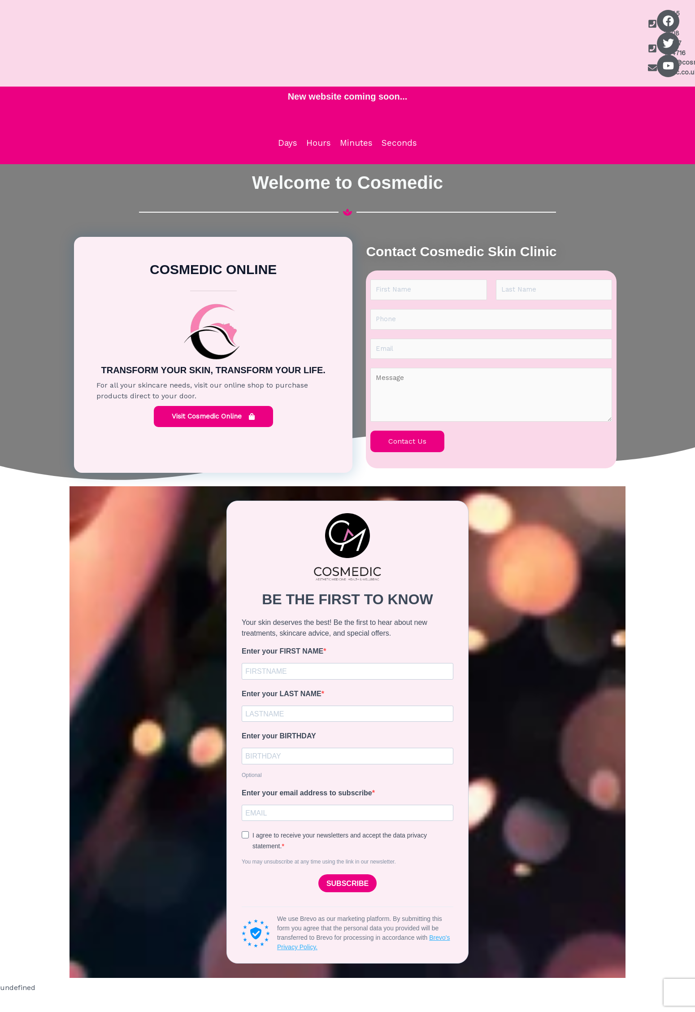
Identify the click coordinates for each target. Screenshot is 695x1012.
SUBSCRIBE (347, 902)
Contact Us (407, 453)
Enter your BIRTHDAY (279, 751)
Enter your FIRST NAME (282, 663)
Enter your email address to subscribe (307, 810)
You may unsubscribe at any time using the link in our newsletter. (319, 880)
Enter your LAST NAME (281, 707)
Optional (252, 792)
